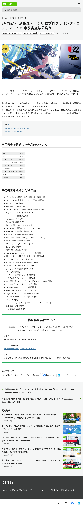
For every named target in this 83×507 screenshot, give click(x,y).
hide (9, 124)
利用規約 (12, 490)
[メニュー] (79, 4)
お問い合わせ (22, 490)
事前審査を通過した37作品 (13, 131)
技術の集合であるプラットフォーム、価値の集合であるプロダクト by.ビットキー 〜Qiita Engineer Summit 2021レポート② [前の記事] (38, 390)
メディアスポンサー (47, 33)
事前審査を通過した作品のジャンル (16, 128)
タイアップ (22, 18)
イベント (13, 18)
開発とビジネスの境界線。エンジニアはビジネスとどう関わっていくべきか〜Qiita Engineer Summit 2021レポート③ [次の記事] (41, 400)
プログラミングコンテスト (12, 33)
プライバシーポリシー (38, 490)
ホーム (4, 18)
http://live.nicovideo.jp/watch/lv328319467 (20, 349)
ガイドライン (53, 490)
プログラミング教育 (30, 33)
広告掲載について (67, 490)
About (5, 490)
